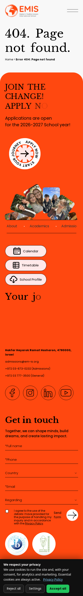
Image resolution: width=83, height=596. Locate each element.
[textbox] (41, 472)
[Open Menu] (72, 11)
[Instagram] (30, 393)
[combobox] (41, 473)
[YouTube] (66, 393)
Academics (39, 226)
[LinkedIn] (48, 393)
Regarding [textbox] (13, 500)
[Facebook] (12, 393)
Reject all (14, 589)
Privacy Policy (34, 523)
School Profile (26, 279)
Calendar (26, 251)
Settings (35, 589)
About (12, 226)
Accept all (58, 589)
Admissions (71, 226)
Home (9, 59)
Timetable (26, 265)
